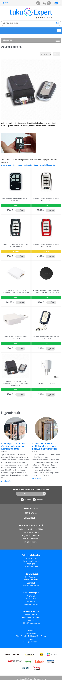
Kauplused (4, 3)
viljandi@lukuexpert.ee (31, 623)
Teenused (29, 513)
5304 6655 (31, 639)
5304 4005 (31, 602)
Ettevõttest (29, 518)
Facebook (27, 500)
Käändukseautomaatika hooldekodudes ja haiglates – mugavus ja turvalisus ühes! (45, 446)
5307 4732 (31, 564)
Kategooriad (7, 40)
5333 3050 (31, 621)
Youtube (39, 500)
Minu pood (38, 3)
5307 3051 (31, 583)
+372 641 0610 (33, 533)
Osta (21, 210)
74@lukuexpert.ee (31, 567)
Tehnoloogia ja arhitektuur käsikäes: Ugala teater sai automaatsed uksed (13, 446)
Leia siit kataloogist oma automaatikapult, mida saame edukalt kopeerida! (28, 165)
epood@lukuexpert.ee (31, 642)
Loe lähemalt (5, 481)
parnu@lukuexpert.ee (31, 604)
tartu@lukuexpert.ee (31, 586)
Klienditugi (29, 509)
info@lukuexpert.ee (31, 542)
